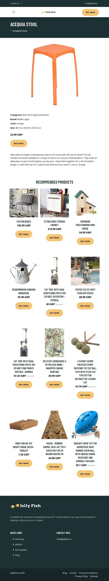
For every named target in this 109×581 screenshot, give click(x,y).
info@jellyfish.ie (91, 3)
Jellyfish (18, 544)
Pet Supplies (21, 549)
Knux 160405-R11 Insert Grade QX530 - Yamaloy (24, 447)
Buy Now (18, 143)
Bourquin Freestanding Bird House (85, 225)
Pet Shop (90, 12)
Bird (25, 115)
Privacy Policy (81, 576)
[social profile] (22, 3)
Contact (73, 572)
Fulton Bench (24, 221)
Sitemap (94, 576)
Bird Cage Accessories (38, 115)
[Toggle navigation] (13, 12)
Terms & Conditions (88, 572)
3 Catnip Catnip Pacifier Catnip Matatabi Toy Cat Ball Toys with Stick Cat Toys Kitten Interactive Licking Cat (85, 372)
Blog (17, 555)
